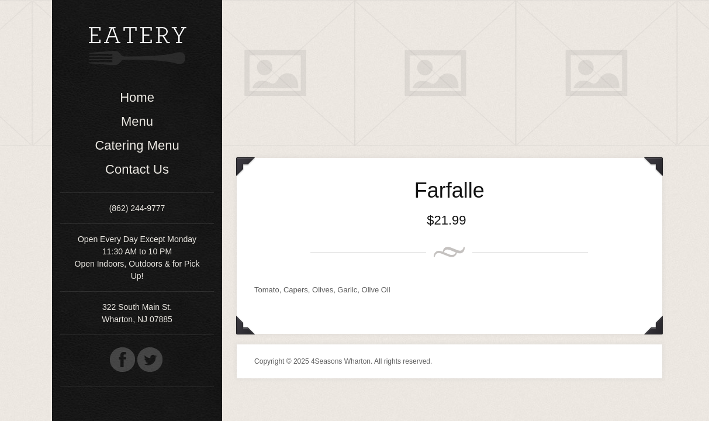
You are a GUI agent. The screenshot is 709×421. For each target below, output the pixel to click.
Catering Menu (137, 145)
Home (137, 97)
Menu (137, 121)
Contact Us (137, 169)
